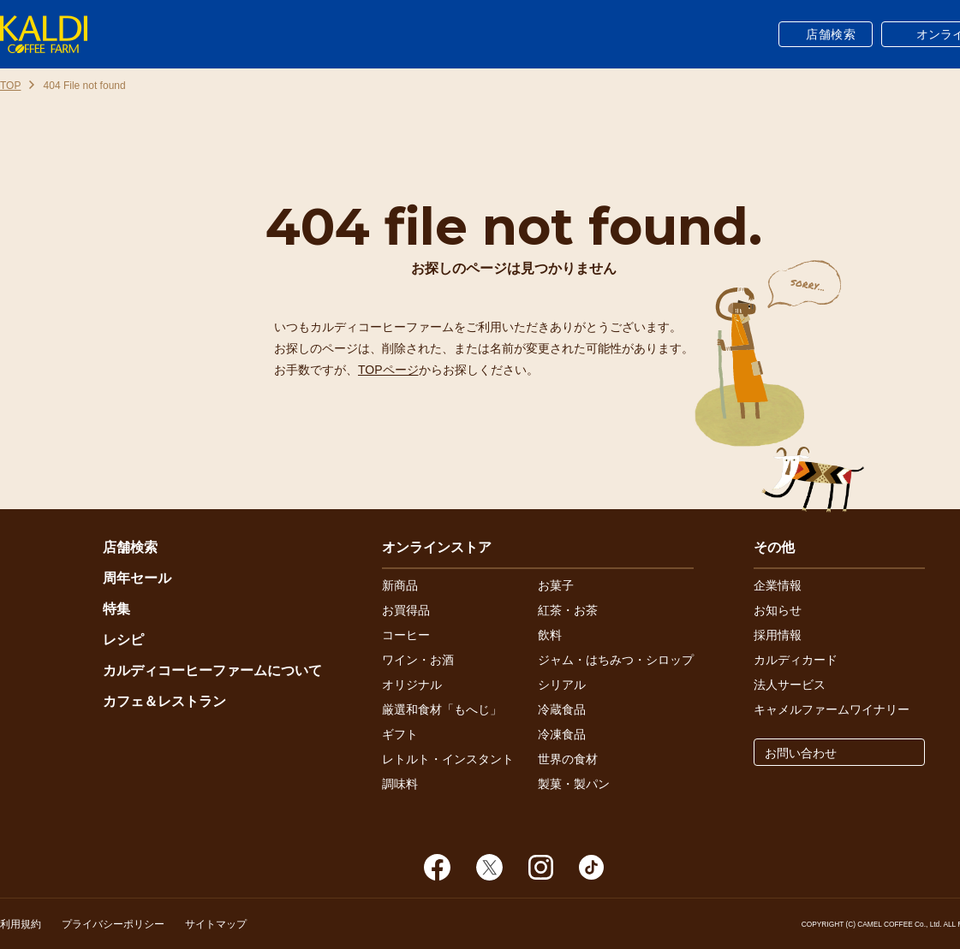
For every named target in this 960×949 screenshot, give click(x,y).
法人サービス (790, 685)
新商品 (400, 585)
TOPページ (388, 370)
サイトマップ (216, 924)
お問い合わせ (801, 753)
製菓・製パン (574, 784)
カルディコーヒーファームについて (212, 670)
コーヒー (406, 635)
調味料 (400, 784)
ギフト (400, 734)
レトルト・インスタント (448, 759)
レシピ (123, 639)
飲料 (550, 635)
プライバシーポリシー (113, 924)
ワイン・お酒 (418, 660)
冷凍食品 (562, 734)
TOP (10, 86)
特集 (116, 609)
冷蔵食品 (562, 709)
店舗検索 (831, 34)
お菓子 (556, 585)
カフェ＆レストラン (164, 701)
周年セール (137, 578)
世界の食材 (568, 759)
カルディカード (796, 660)
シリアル (562, 684)
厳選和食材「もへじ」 (442, 709)
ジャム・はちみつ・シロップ (616, 660)
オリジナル (412, 684)
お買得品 (406, 610)
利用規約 (20, 924)
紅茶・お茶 (568, 610)
